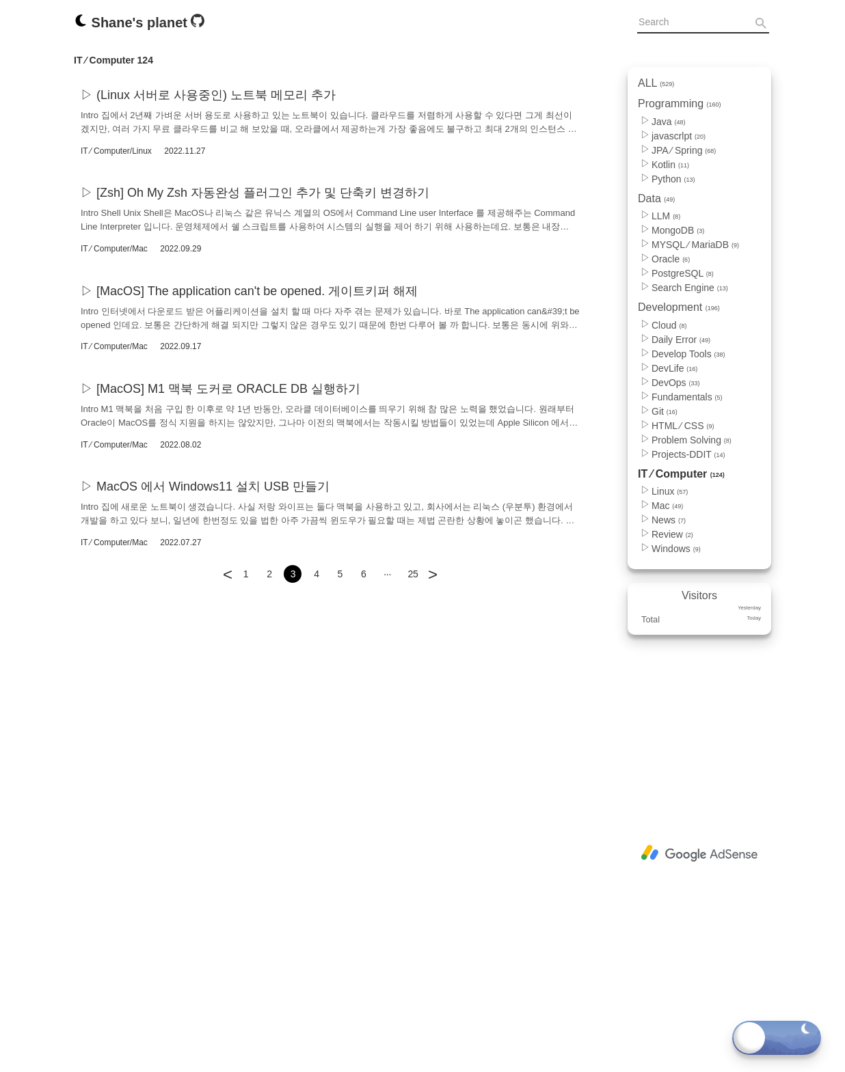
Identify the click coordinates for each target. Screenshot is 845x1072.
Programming (679, 103)
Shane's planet (132, 22)
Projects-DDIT (688, 454)
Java (668, 121)
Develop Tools (688, 353)
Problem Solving (692, 440)
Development (679, 307)
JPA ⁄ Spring (684, 150)
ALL (656, 83)
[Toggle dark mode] (776, 1038)
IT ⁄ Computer (681, 474)
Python (673, 179)
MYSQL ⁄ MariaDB (695, 244)
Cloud (669, 325)
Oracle (671, 258)
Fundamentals (687, 396)
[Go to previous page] (227, 565)
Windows (676, 548)
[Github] (197, 23)
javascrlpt (679, 135)
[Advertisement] (699, 853)
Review (672, 534)
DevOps (675, 382)
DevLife (674, 368)
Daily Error (681, 339)
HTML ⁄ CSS (683, 425)
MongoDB (678, 230)
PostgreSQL (683, 273)
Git (665, 411)
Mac (667, 505)
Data (656, 198)
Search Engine (690, 287)
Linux (670, 491)
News (669, 519)
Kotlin (670, 164)
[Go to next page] (433, 565)
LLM (666, 215)
